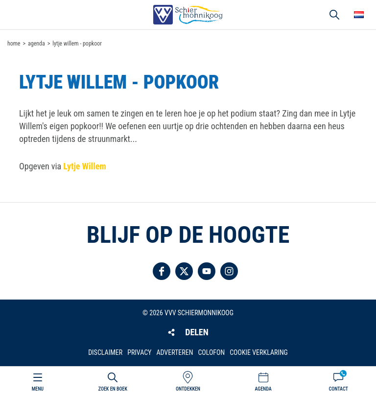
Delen (196, 332)
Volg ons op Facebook (161, 271)
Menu (38, 389)
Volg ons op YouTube (206, 271)
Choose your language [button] (359, 14)
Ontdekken (188, 389)
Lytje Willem (84, 166)
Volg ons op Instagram (229, 271)
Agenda (263, 389)
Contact (338, 389)
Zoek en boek (112, 389)
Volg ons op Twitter (184, 271)
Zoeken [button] (334, 14)
